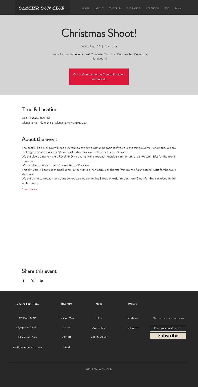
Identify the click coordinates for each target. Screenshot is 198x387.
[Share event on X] (32, 280)
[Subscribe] (168, 336)
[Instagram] (132, 328)
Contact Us (99, 79)
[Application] (99, 328)
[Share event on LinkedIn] (41, 280)
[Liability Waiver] (99, 337)
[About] (66, 347)
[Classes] (66, 327)
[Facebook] (132, 318)
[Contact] (66, 337)
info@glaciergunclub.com (27, 347)
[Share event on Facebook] (23, 280)
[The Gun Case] (66, 318)
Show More (29, 189)
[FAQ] (99, 318)
